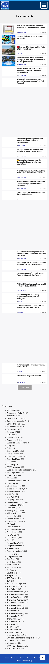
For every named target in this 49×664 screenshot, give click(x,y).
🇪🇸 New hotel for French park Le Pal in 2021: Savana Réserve (31, 48)
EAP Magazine (13, 473)
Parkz (9, 540)
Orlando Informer (14, 519)
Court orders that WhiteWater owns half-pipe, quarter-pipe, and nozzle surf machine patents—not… (31, 60)
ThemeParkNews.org (15, 613)
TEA (8, 581)
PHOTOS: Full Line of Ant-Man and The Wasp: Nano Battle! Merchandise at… (31, 172)
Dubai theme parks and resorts (19, 470)
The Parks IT (12, 589)
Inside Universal (13, 491)
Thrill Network (12, 629)
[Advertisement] (23, 112)
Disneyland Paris (13, 459)
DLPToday (11, 464)
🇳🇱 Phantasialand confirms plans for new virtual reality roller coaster (30, 306)
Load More (24, 387)
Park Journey (12, 527)
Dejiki (9, 448)
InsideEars (11, 494)
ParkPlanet (11, 535)
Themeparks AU (13, 616)
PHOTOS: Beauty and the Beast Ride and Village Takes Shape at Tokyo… (30, 150)
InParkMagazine (13, 486)
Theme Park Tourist (22, 280)
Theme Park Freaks (15, 592)
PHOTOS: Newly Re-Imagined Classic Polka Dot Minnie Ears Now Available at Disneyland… (31, 254)
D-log (9, 445)
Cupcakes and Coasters (17, 443)
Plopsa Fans (12, 554)
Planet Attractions (14, 551)
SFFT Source (12, 562)
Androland (11, 416)
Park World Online (14, 529)
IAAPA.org (11, 483)
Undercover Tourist (15, 635)
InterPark (10, 497)
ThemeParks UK (13, 621)
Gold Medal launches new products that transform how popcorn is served (31, 26)
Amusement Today (22, 32)
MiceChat (20, 301)
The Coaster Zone (14, 586)
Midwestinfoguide (14, 513)
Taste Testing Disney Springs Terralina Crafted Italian (31, 366)
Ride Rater (11, 559)
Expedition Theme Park (16, 481)
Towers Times (13, 632)
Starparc (10, 575)
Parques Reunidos (14, 546)
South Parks (12, 573)
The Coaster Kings (14, 583)
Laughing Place (13, 500)
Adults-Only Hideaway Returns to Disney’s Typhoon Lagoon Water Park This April (30, 81)
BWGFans (11, 435)
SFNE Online (12, 565)
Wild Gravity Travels (15, 648)
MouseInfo (11, 516)
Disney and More (14, 451)
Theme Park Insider (22, 199)
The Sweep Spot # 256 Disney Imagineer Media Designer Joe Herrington (28, 297)
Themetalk (11, 624)
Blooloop (10, 432)
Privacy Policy (27, 661)
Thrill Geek (11, 627)
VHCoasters (12, 643)
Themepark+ (12, 611)
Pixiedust (10, 548)
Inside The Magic (14, 489)
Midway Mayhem (14, 510)
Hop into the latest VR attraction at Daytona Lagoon (30, 37)
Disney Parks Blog (21, 382)
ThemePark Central (15, 602)
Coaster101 (12, 440)
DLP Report (11, 462)
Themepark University (16, 608)
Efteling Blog (12, 475)
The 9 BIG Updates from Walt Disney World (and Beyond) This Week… (30, 274)
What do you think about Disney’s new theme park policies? (31, 193)
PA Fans (10, 524)
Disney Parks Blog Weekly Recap (29, 376)
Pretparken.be (12, 556)
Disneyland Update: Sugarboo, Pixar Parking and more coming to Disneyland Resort (30, 140)
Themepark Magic (14, 605)
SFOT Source (12, 567)
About (19, 661)
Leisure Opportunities (15, 502)
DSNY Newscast (13, 467)
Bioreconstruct (13, 427)
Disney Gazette (13, 454)
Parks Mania (12, 537)
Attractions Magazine (16, 421)
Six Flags (10, 570)
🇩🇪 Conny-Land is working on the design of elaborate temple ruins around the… (29, 162)
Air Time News (13, 410)
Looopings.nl (20, 312)
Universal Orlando (14, 640)
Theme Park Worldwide (16, 600)
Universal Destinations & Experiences (22, 638)
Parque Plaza (20, 53)
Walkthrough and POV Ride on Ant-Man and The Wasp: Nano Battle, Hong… (31, 263)
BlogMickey (11, 429)
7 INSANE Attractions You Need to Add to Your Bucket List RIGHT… (31, 285)
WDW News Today (22, 75)
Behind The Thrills (21, 145)
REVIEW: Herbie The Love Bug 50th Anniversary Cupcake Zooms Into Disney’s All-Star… (29, 70)
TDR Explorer (12, 578)
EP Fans (10, 478)
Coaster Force (13, 437)
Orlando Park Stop (14, 521)
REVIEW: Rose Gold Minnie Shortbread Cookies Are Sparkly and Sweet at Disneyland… (31, 183)
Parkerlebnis (20, 166)
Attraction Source (14, 418)
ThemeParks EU (13, 619)
